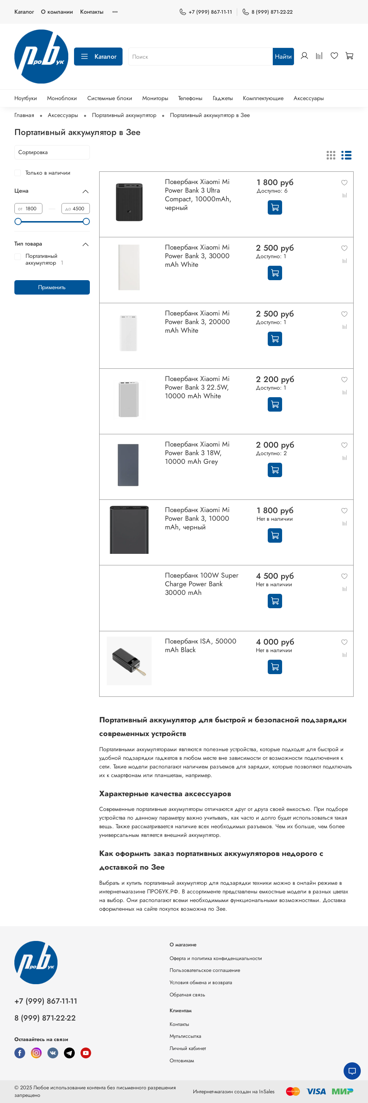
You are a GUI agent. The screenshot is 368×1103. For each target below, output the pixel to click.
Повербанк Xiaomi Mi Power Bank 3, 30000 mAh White (197, 255)
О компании (57, 12)
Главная (24, 115)
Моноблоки (62, 98)
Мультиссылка (185, 1036)
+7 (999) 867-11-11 (205, 12)
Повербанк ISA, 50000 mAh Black (200, 645)
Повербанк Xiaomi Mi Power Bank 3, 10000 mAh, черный (197, 518)
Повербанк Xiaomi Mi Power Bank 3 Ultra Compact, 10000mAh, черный (198, 194)
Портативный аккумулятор (124, 115)
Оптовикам (182, 1060)
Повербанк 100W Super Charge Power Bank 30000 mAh (202, 583)
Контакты (92, 12)
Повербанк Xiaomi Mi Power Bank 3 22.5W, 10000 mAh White (197, 387)
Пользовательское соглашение (205, 970)
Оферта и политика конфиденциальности (216, 958)
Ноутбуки (25, 98)
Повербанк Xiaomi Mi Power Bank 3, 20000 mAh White (197, 321)
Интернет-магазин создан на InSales (234, 1091)
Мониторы (155, 98)
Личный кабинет (188, 1048)
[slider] (18, 221)
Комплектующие (263, 98)
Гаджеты (223, 98)
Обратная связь (187, 994)
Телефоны (190, 98)
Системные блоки (109, 98)
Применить (52, 287)
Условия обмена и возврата (201, 982)
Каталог (24, 12)
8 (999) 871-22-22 (267, 12)
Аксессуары (309, 98)
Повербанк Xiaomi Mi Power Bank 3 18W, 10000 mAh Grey (197, 452)
